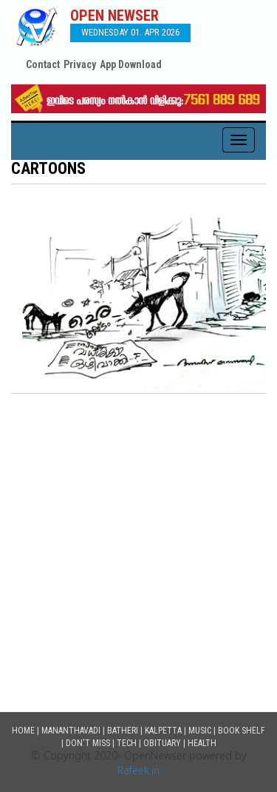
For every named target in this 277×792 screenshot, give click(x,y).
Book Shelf (241, 730)
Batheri (122, 730)
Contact (43, 64)
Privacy (80, 64)
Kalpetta (163, 730)
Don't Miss (88, 743)
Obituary (162, 743)
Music (199, 730)
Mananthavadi (70, 730)
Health (202, 743)
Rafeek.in (138, 771)
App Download (131, 64)
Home (23, 730)
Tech (127, 743)
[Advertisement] (138, 540)
